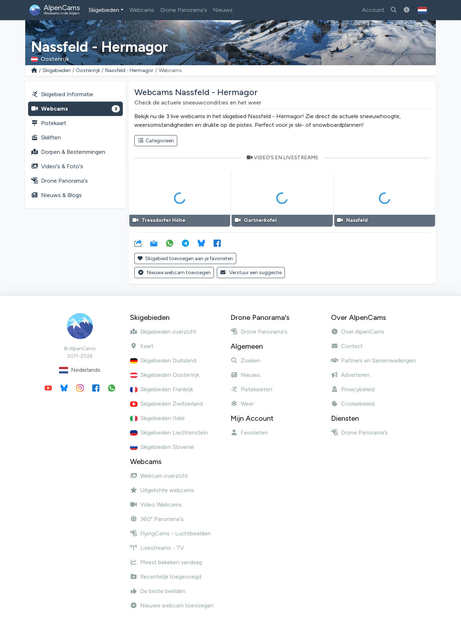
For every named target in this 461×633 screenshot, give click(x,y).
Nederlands (79, 370)
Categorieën (156, 141)
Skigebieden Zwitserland (166, 403)
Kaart (141, 346)
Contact (347, 346)
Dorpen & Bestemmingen (68, 151)
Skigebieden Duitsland (163, 360)
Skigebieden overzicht (163, 331)
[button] (422, 10)
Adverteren (350, 374)
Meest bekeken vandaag (166, 562)
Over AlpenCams (357, 331)
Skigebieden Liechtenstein (169, 432)
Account (373, 9)
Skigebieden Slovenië (162, 446)
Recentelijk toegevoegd (165, 576)
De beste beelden (157, 591)
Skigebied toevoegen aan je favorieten (185, 258)
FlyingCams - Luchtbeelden (170, 533)
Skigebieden (104, 9)
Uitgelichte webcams (162, 490)
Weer (242, 403)
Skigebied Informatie (62, 94)
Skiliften (46, 137)
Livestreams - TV (157, 547)
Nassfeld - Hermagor (129, 70)
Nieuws (223, 9)
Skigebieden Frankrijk (161, 389)
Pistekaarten (251, 389)
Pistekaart (48, 123)
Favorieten (249, 432)
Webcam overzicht (159, 475)
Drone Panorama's (183, 9)
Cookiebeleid (353, 403)
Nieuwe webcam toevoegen (174, 272)
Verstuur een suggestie (251, 272)
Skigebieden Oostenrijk (164, 374)
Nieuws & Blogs (56, 195)
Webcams (142, 9)
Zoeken (245, 360)
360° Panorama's (157, 519)
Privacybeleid (353, 389)
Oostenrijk (88, 70)
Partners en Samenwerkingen (373, 360)
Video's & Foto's (57, 166)
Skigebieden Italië (157, 418)
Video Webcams (156, 504)
